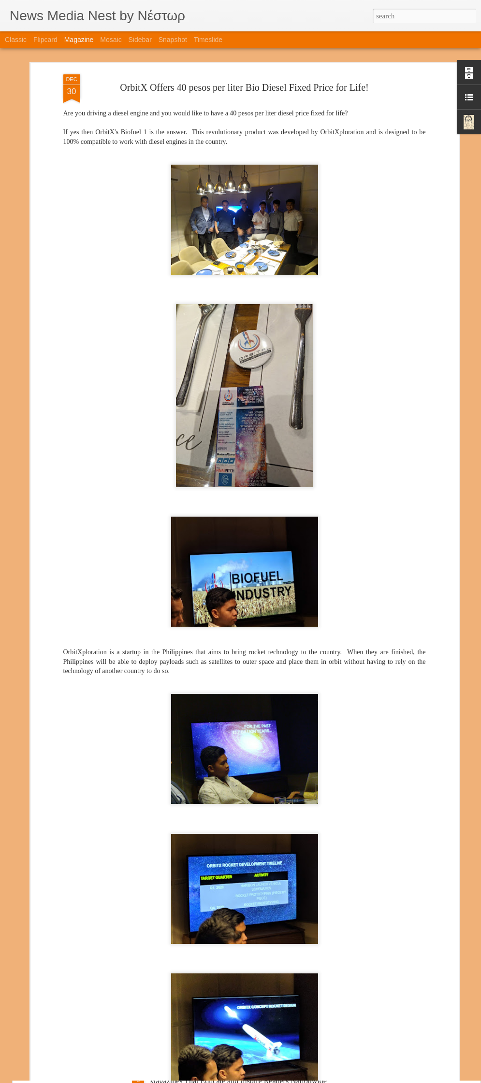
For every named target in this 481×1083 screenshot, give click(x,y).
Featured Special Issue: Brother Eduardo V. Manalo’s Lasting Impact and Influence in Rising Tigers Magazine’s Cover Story (239, 971)
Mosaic (110, 39)
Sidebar (140, 39)
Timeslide (208, 39)
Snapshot (173, 39)
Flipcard (45, 39)
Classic (16, 39)
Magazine (79, 39)
